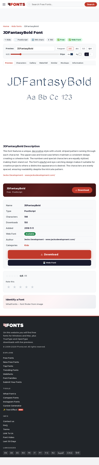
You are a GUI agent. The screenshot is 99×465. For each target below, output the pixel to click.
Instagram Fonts (11, 401)
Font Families (10, 378)
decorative (37, 151)
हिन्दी (77, 453)
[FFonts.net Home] (16, 4)
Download (82, 190)
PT (40, 453)
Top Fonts (8, 366)
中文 (46, 453)
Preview (9, 63)
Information (77, 63)
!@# (90, 49)
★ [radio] (8, 287)
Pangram (61, 49)
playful (43, 162)
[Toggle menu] (4, 4)
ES (17, 453)
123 (83, 49)
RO (23, 453)
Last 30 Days (9, 441)
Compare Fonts (11, 397)
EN (5, 453)
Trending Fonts (10, 370)
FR (29, 453)
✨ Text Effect (13, 409)
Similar (54, 63)
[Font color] (71, 54)
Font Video (8, 437)
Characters (21, 63)
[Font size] (34, 54)
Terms (6, 429)
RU (53, 453)
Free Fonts (8, 358)
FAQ (5, 425)
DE (11, 453)
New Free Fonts (11, 362)
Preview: (10, 48)
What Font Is (9, 393)
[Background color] (80, 54)
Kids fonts (17, 26)
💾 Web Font (49, 262)
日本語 (69, 453)
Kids (26, 245)
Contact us (8, 421)
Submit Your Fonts (12, 382)
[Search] (61, 4)
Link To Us (8, 433)
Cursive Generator (12, 405)
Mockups (65, 63)
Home (6, 26)
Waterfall (43, 63)
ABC (70, 49)
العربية (61, 453)
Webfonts (8, 374)
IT (35, 453)
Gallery (33, 63)
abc (77, 49)
